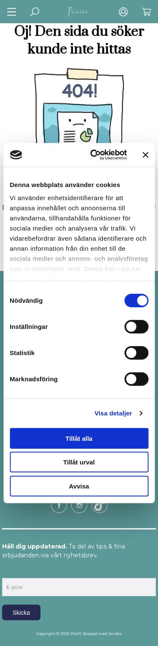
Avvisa (79, 485)
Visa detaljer (113, 413)
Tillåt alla (79, 438)
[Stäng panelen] (145, 155)
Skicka (21, 612)
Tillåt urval (79, 462)
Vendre (115, 633)
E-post (10, 571)
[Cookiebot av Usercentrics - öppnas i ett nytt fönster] (94, 154)
